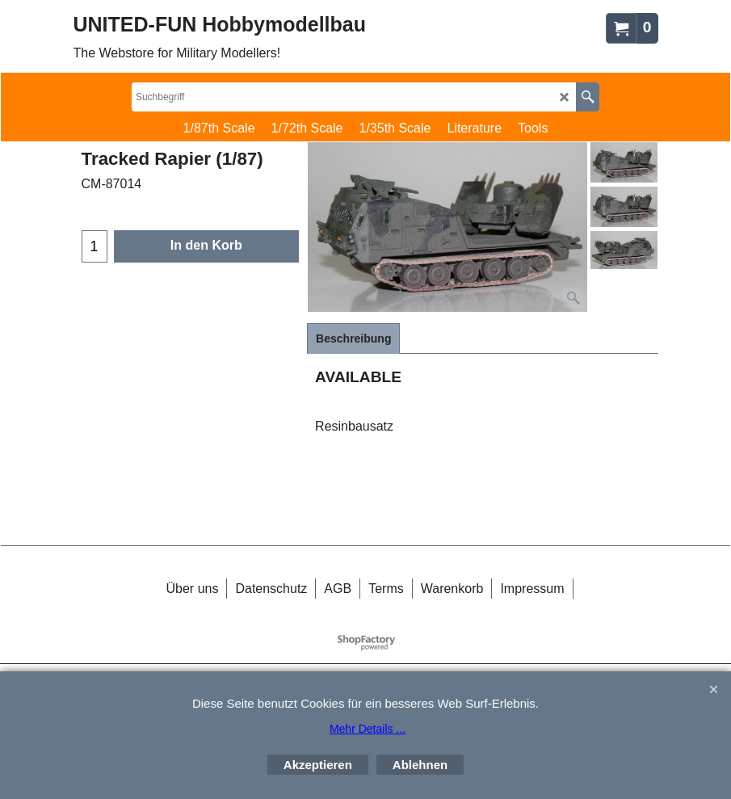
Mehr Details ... (367, 728)
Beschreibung (353, 338)
